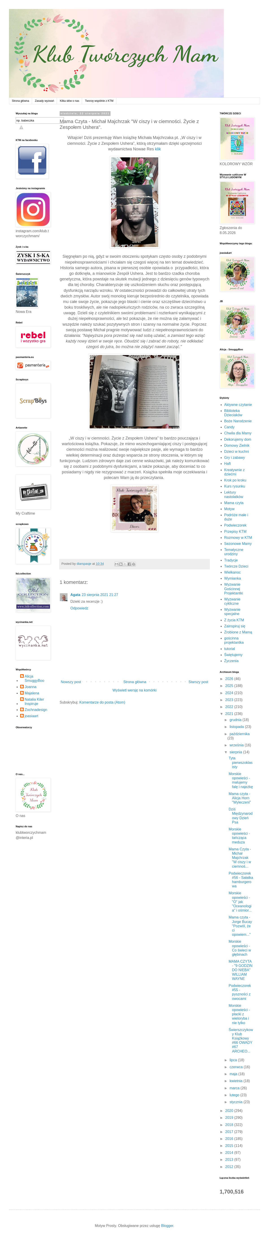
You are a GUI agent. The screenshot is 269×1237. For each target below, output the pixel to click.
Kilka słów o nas (69, 100)
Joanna (31, 687)
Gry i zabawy (234, 457)
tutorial (229, 649)
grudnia (236, 720)
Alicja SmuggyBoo (34, 678)
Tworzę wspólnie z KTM (99, 100)
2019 (229, 1118)
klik (158, 149)
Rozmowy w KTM (238, 537)
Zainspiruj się (234, 626)
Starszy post (198, 682)
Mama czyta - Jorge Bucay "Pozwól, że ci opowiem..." (240, 925)
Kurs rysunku (234, 486)
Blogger (167, 1226)
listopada (237, 727)
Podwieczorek (235, 525)
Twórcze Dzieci (236, 566)
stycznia (236, 1102)
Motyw (229, 509)
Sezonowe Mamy (238, 544)
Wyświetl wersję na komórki (134, 690)
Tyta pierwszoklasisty (241, 762)
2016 (229, 1139)
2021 (229, 714)
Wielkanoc (232, 572)
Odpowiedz (79, 608)
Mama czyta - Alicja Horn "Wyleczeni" (240, 798)
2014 (229, 1153)
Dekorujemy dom (237, 439)
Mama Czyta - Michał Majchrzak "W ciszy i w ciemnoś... (240, 857)
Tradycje (231, 560)
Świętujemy (233, 655)
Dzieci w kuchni (236, 451)
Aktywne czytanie (238, 405)
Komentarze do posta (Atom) (102, 702)
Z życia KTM (234, 620)
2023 (229, 700)
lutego (235, 1095)
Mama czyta (233, 503)
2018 (229, 1125)
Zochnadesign (36, 710)
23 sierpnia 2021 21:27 (100, 595)
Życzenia (231, 661)
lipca (234, 1060)
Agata (75, 595)
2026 (229, 679)
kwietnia (236, 1081)
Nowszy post (71, 682)
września (237, 745)
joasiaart (31, 716)
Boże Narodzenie (238, 421)
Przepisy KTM (235, 531)
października (240, 734)
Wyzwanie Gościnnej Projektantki (233, 589)
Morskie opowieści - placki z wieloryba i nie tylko (239, 1014)
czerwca (237, 1067)
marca (235, 1088)
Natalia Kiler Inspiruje (34, 702)
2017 (229, 1132)
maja (234, 1074)
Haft (227, 464)
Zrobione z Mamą (238, 632)
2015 (229, 1146)
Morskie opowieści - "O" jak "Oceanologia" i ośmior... (240, 901)
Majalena (32, 693)
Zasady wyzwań (44, 100)
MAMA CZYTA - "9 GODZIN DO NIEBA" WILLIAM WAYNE (240, 970)
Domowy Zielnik (236, 445)
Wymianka (232, 578)
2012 (229, 1167)
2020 (229, 1111)
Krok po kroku (235, 480)
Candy (229, 427)
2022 (229, 707)
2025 (229, 686)
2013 (229, 1159)
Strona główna (20, 100)
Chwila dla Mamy (238, 433)
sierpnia (236, 752)
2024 (229, 693)
